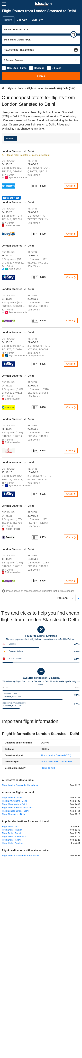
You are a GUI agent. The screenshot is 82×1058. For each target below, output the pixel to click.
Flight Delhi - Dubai (11, 833)
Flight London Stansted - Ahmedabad (20, 785)
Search (41, 76)
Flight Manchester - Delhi (14, 804)
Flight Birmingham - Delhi (14, 801)
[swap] (73, 34)
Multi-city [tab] (37, 20)
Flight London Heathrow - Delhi (17, 807)
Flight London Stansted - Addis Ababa (20, 855)
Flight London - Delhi (12, 797)
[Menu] (4, 4)
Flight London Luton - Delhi (15, 811)
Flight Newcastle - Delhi (13, 814)
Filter (11, 138)
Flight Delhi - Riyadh (12, 829)
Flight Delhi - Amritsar (12, 843)
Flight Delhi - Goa (10, 826)
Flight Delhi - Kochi (11, 840)
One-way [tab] (22, 20)
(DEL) (57, 761)
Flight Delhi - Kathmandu (14, 836)
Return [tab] (8, 20)
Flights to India (48, 768)
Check (71, 185)
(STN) (56, 755)
